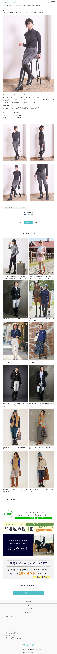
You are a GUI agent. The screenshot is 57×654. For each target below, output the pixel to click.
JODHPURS (25, 652)
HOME (4, 5)
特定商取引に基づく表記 (25, 649)
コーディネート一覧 (28, 222)
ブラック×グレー (13, 207)
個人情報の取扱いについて (36, 649)
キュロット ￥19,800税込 (12, 115)
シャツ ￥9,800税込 (11, 112)
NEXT (36, 222)
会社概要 (17, 649)
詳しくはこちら (10, 640)
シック (5, 207)
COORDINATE (9, 5)
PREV (20, 222)
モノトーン (22, 207)
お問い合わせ (28, 612)
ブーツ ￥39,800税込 (12, 117)
